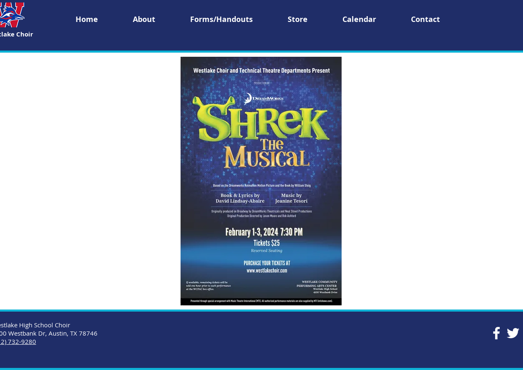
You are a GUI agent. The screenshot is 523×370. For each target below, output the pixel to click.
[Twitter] (513, 333)
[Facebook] (496, 333)
